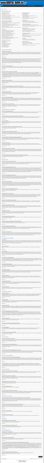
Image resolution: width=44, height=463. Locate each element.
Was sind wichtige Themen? (5, 45)
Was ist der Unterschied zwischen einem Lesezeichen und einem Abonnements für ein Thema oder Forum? (32, 34)
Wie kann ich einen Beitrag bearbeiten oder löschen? (8, 31)
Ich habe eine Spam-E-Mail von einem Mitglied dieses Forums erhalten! (30, 22)
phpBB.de (25, 133)
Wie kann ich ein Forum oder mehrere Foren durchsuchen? (29, 28)
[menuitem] (34, 5)
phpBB (19, 460)
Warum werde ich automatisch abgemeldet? (7, 18)
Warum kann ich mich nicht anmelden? (6, 16)
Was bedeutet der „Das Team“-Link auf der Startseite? (28, 18)
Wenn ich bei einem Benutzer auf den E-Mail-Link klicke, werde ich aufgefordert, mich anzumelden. (11, 27)
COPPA (3, 73)
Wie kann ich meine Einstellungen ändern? (7, 21)
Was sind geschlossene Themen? (5, 46)
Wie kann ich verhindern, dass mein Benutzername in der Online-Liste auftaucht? (11, 22)
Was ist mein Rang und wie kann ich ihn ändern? (7, 26)
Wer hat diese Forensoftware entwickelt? (27, 42)
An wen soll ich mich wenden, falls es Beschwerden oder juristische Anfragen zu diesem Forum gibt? (31, 44)
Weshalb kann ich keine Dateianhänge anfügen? (7, 35)
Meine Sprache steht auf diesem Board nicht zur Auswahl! (8, 24)
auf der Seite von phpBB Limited (36, 433)
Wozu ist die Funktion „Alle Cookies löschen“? (7, 19)
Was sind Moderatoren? (25, 14)
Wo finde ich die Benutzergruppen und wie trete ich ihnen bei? (29, 15)
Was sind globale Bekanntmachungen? (6, 44)
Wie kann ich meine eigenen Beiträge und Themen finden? (29, 31)
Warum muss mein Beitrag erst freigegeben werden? (8, 38)
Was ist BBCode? (4, 41)
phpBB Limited (20, 133)
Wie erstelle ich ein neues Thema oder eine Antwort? (8, 30)
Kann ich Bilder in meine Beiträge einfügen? (7, 43)
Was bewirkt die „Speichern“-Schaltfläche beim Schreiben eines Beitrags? (10, 37)
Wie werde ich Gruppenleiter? (25, 16)
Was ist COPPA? (4, 14)
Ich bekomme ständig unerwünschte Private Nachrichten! (28, 21)
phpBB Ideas (37, 438)
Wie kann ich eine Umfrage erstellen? (6, 32)
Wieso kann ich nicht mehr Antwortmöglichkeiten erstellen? (8, 33)
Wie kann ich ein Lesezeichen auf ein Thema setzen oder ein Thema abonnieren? (31, 35)
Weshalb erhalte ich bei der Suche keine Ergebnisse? (28, 29)
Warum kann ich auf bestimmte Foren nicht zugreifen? (8, 34)
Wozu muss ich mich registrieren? (6, 13)
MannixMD (24, 461)
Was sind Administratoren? (25, 13)
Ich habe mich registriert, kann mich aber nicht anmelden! (8, 15)
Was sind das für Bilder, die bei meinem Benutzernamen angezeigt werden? (10, 25)
